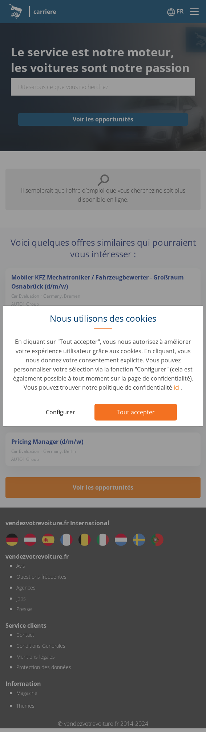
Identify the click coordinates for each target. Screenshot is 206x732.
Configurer (60, 412)
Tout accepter (136, 412)
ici (177, 387)
